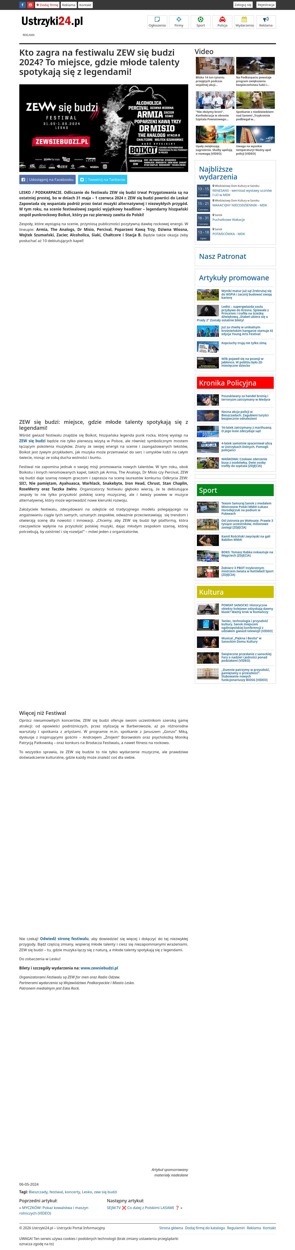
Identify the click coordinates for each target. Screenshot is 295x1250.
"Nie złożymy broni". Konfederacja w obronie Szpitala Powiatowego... (212, 115)
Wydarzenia (245, 22)
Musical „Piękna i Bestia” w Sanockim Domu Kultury (242, 640)
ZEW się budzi (32, 440)
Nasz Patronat (222, 256)
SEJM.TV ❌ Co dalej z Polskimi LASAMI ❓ (143, 1207)
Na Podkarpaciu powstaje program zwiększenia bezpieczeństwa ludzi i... (254, 81)
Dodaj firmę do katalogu (205, 1227)
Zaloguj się (243, 4)
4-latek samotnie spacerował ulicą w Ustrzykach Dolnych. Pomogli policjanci (247, 446)
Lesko (87, 1191)
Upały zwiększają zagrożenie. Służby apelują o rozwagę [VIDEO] (214, 150)
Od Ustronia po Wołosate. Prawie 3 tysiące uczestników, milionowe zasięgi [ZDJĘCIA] (247, 523)
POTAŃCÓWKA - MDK (235, 231)
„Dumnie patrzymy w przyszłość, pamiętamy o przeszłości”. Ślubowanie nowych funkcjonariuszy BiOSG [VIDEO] (246, 675)
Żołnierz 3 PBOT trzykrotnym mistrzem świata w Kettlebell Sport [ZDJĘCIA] (248, 571)
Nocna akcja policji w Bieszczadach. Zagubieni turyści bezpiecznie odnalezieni (245, 415)
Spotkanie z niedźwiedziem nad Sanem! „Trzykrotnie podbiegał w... (255, 115)
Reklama (68, 5)
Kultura (211, 592)
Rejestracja (266, 4)
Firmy (179, 22)
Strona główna (171, 1227)
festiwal (56, 1191)
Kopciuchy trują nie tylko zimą (244, 343)
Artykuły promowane (234, 277)
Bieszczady (38, 1191)
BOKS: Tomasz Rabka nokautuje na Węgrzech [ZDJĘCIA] (247, 553)
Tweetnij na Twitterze (102, 179)
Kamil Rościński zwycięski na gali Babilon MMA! (246, 538)
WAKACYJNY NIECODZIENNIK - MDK (235, 203)
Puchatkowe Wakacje (235, 217)
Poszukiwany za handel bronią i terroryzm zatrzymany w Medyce (246, 397)
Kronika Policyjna (228, 382)
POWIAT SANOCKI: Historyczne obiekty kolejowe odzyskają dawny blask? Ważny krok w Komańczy (247, 608)
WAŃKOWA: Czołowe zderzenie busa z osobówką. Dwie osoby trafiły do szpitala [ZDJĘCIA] (244, 462)
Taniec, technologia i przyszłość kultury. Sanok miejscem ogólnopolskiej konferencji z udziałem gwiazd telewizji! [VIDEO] (247, 626)
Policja (222, 22)
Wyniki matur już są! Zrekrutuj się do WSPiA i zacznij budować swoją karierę (247, 294)
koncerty (72, 1191)
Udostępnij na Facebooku (47, 179)
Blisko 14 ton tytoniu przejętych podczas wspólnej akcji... (210, 81)
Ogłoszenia (157, 22)
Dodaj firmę (47, 5)
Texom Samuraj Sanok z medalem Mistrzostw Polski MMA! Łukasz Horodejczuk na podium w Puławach (247, 508)
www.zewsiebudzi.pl (99, 968)
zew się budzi (105, 1191)
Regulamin (236, 1227)
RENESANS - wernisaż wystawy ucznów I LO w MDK (235, 190)
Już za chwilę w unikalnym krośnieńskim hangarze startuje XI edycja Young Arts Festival (247, 330)
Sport (200, 22)
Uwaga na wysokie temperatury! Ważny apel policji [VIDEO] (253, 150)
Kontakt (85, 5)
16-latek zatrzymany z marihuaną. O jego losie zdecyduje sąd (247, 429)
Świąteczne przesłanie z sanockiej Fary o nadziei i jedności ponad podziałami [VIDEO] (247, 657)
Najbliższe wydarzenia (218, 172)
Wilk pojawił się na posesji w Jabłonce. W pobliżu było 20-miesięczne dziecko (243, 362)
